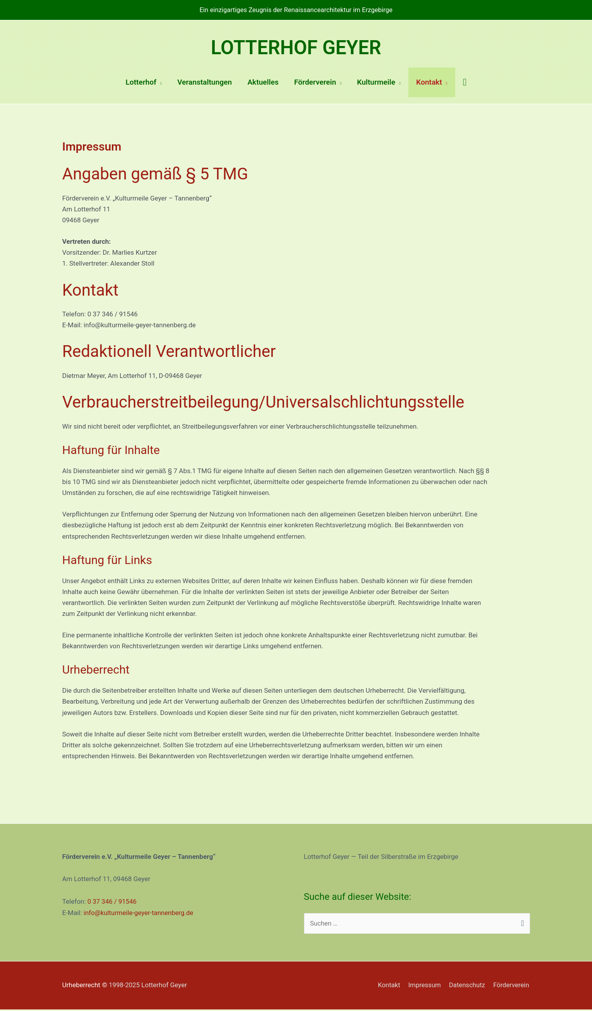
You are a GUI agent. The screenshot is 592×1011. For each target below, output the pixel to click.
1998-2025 (148, 987)
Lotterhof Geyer (296, 48)
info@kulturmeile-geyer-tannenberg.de (140, 914)
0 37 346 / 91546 (112, 903)
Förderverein (511, 987)
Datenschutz (466, 987)
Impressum (423, 987)
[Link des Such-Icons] (465, 84)
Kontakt (386, 987)
